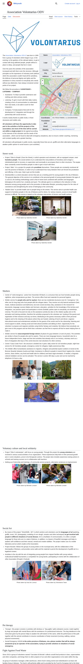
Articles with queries (17, 642)
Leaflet (60, 115)
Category (6, 642)
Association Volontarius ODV (62, 55)
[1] (63, 610)
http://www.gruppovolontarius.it (62, 129)
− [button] (42, 83)
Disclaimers (25, 656)
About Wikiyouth (16, 656)
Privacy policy (6, 656)
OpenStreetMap (68, 115)
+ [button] (42, 80)
